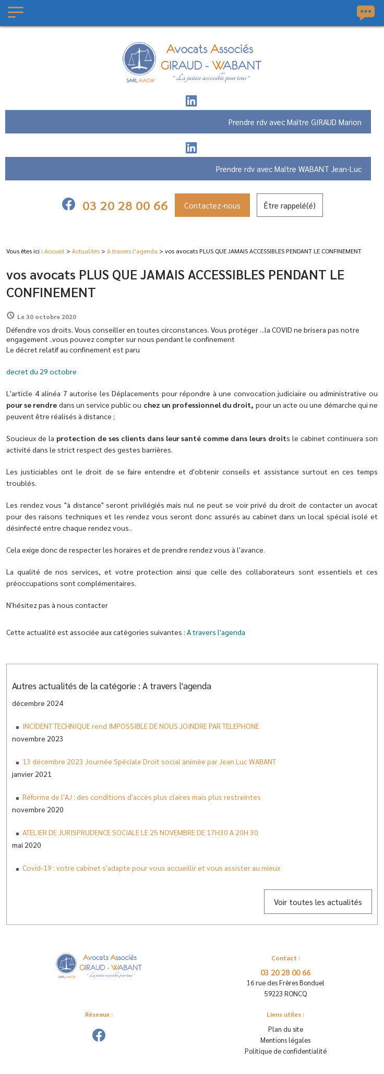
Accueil (54, 251)
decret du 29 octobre (41, 371)
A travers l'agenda (132, 251)
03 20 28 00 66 (125, 205)
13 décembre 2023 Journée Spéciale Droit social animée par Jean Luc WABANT (149, 761)
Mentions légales (285, 1039)
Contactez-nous (212, 205)
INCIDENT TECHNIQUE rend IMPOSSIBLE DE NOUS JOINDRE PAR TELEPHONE (140, 725)
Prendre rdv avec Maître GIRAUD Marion (295, 122)
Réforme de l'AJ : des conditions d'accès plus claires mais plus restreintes (141, 796)
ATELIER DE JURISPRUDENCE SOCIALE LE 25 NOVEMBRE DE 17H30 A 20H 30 (140, 832)
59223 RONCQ (286, 987)
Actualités (86, 251)
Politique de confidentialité (286, 1050)
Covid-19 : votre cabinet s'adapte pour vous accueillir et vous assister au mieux (151, 867)
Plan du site (285, 1028)
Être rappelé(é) (290, 205)
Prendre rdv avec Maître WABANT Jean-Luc (289, 169)
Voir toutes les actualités (318, 902)
